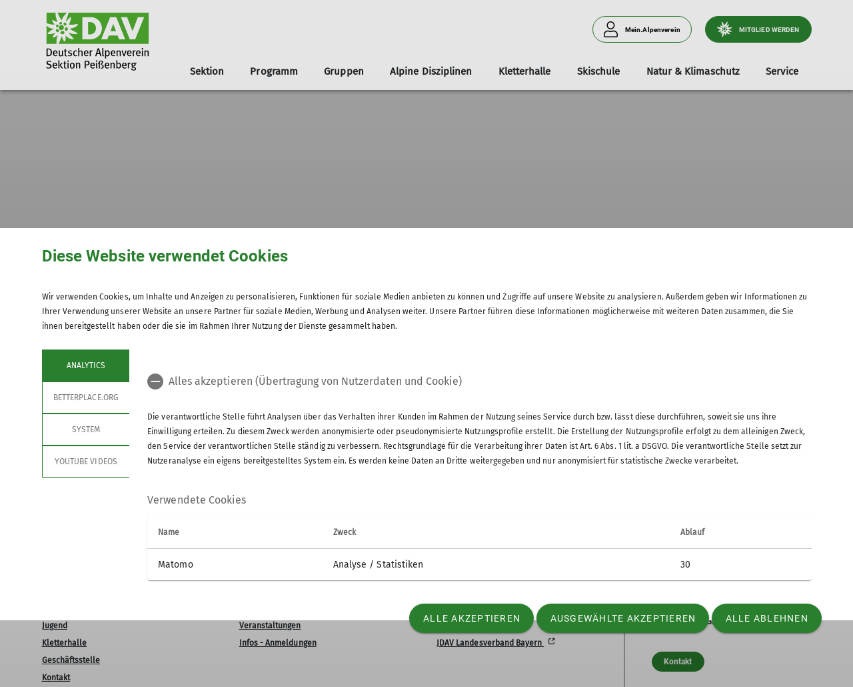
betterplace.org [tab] (86, 397)
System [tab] (85, 429)
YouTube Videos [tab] (86, 461)
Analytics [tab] (85, 365)
